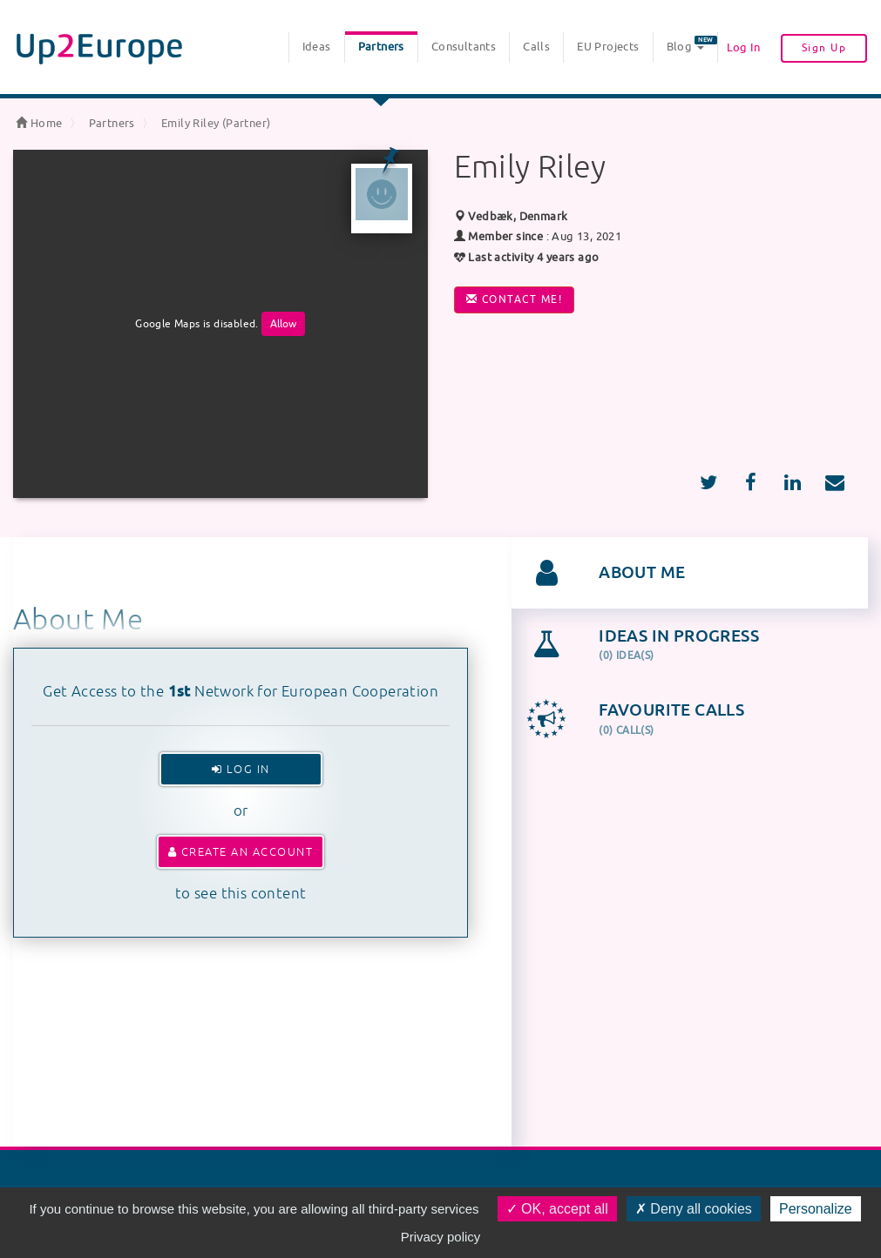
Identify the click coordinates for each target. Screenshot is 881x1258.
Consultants (463, 46)
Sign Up (824, 48)
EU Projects (608, 46)
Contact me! (514, 299)
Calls (536, 46)
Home (39, 123)
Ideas (316, 46)
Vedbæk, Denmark (511, 216)
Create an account (241, 851)
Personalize (815, 1208)
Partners (381, 46)
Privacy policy (441, 1236)
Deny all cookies (693, 1208)
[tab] (690, 573)
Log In (743, 47)
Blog (692, 45)
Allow (283, 324)
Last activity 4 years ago (527, 257)
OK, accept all (557, 1208)
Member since (505, 236)
